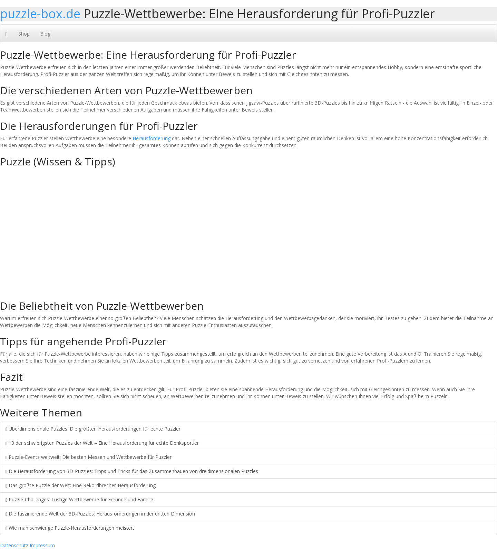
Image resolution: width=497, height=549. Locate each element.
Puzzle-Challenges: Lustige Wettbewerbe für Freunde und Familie (79, 499)
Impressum (42, 545)
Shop (24, 33)
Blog (45, 33)
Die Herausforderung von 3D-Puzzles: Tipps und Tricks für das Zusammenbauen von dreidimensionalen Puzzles (132, 471)
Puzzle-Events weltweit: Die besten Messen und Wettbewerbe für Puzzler (89, 457)
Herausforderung (151, 138)
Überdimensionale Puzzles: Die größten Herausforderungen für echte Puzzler (93, 428)
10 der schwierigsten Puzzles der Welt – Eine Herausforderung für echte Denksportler (102, 443)
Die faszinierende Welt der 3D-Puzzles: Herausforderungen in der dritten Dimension (100, 513)
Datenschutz (14, 545)
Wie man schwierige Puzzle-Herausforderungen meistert (70, 527)
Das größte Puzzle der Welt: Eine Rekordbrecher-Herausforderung (81, 485)
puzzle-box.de (40, 13)
